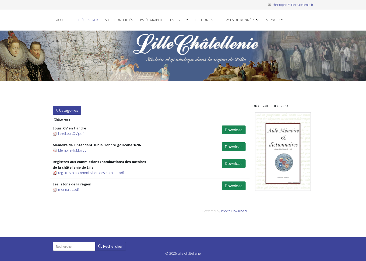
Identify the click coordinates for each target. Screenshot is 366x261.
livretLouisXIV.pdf (70, 133)
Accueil (62, 20)
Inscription (66, 41)
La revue (177, 20)
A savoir (273, 20)
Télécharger (87, 20)
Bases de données (240, 20)
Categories (67, 110)
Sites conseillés (119, 20)
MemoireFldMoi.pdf (73, 150)
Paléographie (151, 20)
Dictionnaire (206, 20)
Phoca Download (234, 211)
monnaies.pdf (68, 189)
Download (234, 129)
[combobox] (74, 246)
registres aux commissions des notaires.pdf (91, 173)
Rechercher (110, 246)
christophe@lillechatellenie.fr (292, 5)
